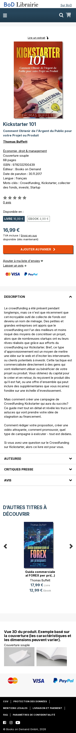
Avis (7, 480)
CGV (5, 701)
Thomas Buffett (15, 142)
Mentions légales (15, 708)
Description (14, 297)
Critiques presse (18, 469)
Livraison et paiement (47, 708)
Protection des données (30, 701)
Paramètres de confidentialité (34, 714)
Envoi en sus (29, 235)
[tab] (38, 294)
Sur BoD (66, 5)
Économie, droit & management (25, 151)
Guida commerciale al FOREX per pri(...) (40, 573)
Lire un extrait (36, 37)
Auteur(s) (12, 459)
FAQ (5, 714)
